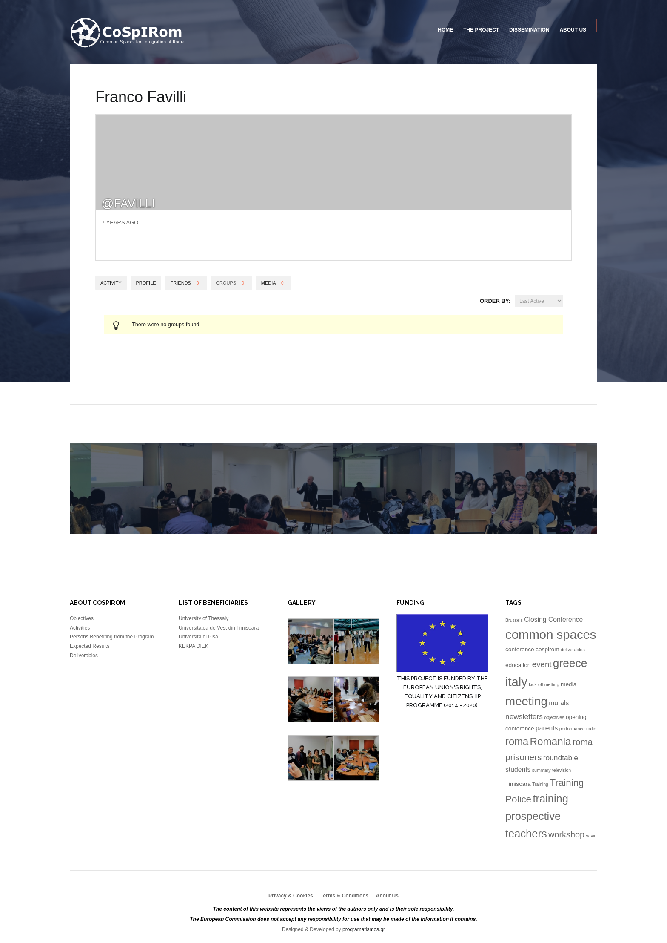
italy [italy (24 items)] (516, 682)
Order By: (495, 301)
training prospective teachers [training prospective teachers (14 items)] (536, 816)
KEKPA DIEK (193, 646)
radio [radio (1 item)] (591, 728)
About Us (572, 30)
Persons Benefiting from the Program (112, 637)
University (128, 33)
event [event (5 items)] (542, 664)
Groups (231, 283)
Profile (146, 282)
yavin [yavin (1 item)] (591, 835)
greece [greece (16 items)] (570, 663)
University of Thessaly (203, 618)
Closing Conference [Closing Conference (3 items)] (553, 619)
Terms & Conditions (344, 896)
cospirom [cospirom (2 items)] (547, 649)
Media (273, 283)
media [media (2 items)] (568, 684)
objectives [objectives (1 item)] (554, 717)
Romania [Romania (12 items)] (550, 741)
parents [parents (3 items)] (547, 728)
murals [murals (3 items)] (559, 703)
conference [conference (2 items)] (519, 649)
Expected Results (89, 646)
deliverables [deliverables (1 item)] (573, 649)
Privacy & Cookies (290, 896)
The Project (481, 30)
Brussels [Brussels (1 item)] (514, 620)
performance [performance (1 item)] (572, 728)
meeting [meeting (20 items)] (526, 701)
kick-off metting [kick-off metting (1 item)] (544, 684)
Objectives (82, 618)
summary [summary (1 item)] (541, 770)
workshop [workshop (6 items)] (566, 834)
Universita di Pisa (198, 637)
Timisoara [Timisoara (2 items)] (518, 784)
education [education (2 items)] (517, 665)
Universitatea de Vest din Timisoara (219, 628)
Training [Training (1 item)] (540, 784)
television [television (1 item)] (561, 770)
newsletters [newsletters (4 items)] (524, 716)
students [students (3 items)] (517, 769)
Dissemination (529, 30)
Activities (80, 628)
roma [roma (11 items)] (516, 741)
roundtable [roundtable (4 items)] (560, 757)
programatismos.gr (363, 929)
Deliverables (84, 655)
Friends (186, 283)
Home (445, 30)
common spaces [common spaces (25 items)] (550, 634)
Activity (111, 282)
